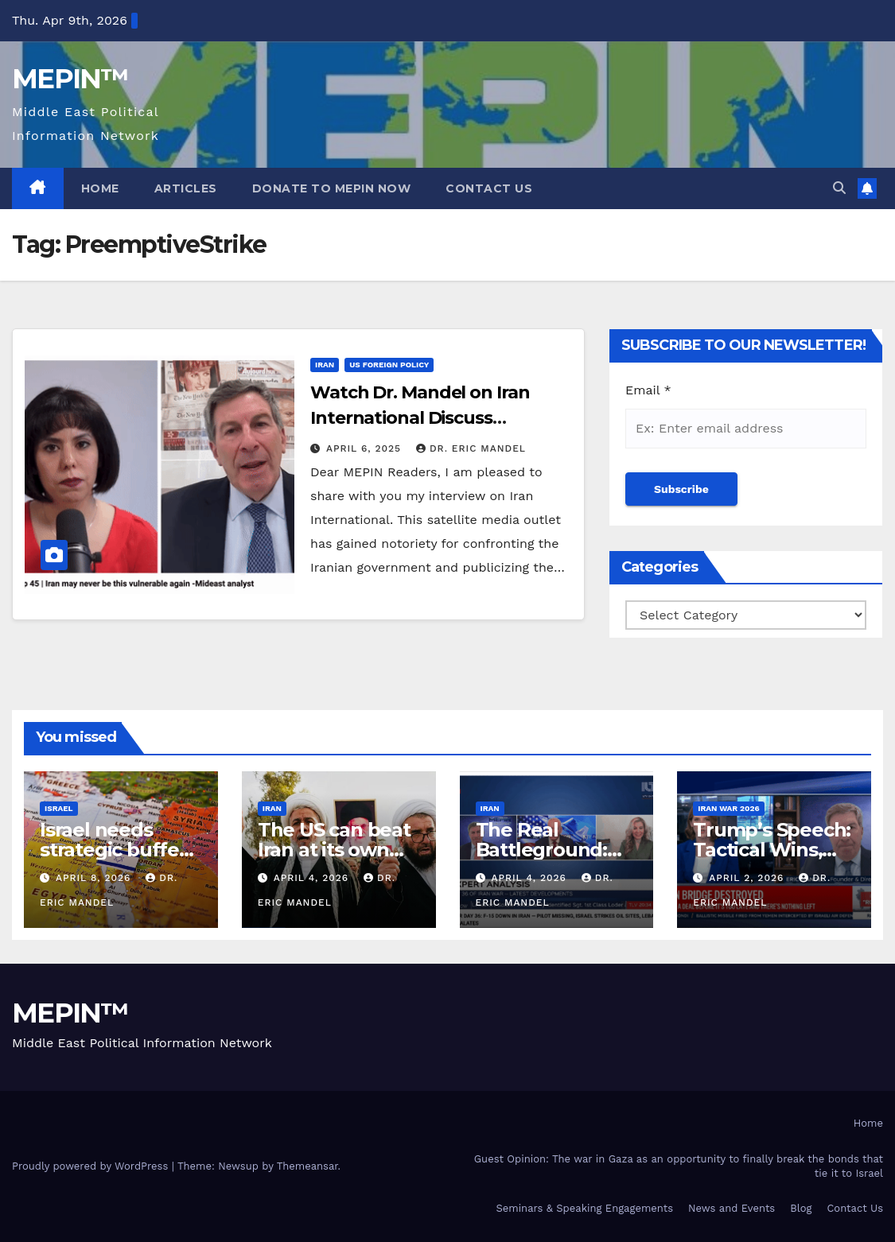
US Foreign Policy (389, 364)
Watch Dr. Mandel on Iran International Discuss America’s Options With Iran (432, 418)
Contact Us (489, 188)
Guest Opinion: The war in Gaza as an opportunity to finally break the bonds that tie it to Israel (678, 1166)
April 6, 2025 (365, 448)
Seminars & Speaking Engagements (584, 1208)
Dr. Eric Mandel (471, 448)
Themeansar (307, 1166)
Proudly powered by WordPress (92, 1166)
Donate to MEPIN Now (331, 188)
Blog (800, 1208)
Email (648, 390)
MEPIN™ (70, 78)
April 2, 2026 (748, 877)
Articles (185, 188)
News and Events (731, 1208)
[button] (839, 188)
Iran (324, 364)
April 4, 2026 (313, 877)
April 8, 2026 (95, 877)
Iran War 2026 (728, 808)
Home (100, 188)
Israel (59, 808)
